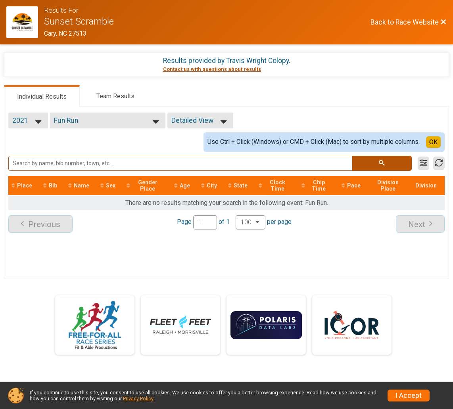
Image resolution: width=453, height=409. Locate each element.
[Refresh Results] (439, 163)
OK (433, 142)
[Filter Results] (423, 163)
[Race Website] (25, 22)
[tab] (42, 96)
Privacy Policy (138, 398)
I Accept (408, 395)
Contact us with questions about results (212, 69)
